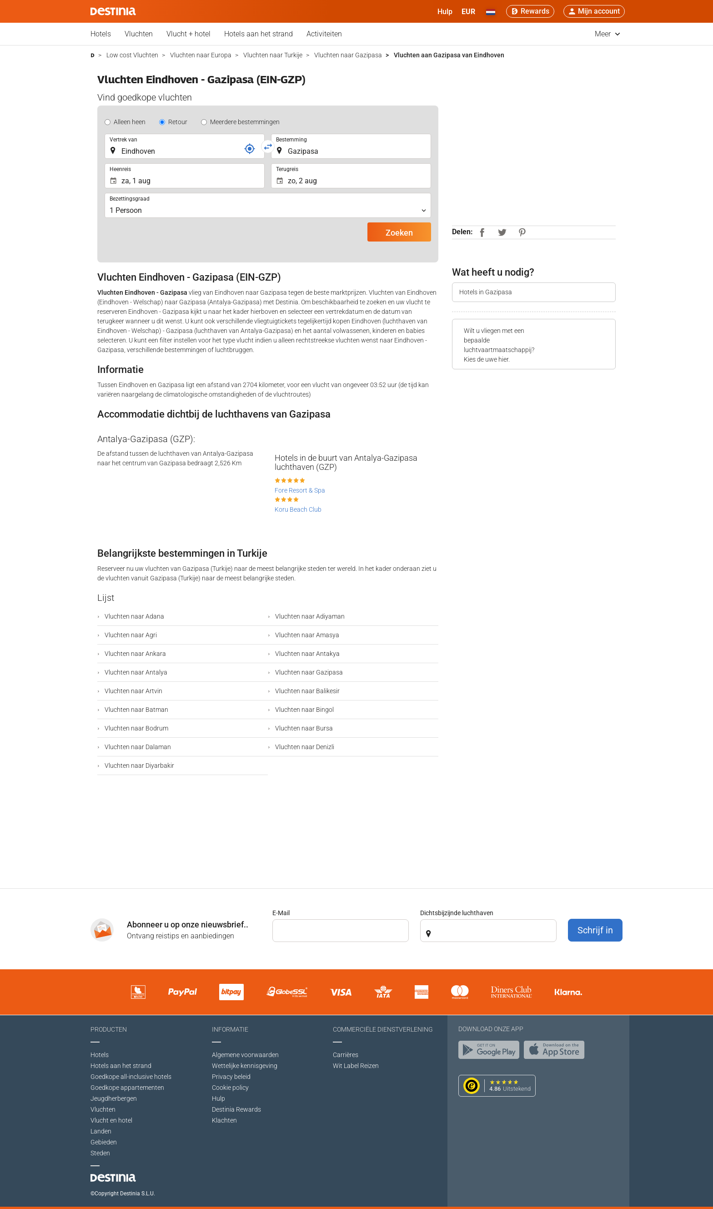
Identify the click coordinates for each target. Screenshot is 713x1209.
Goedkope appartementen (127, 1087)
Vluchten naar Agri (130, 635)
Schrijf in (595, 930)
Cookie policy (230, 1087)
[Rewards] (530, 11)
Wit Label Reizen (356, 1065)
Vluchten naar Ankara (134, 653)
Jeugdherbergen (113, 1098)
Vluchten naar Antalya (135, 672)
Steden (100, 1153)
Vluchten (139, 34)
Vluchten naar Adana (133, 616)
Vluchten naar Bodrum (135, 728)
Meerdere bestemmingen (245, 122)
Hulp (218, 1098)
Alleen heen (130, 122)
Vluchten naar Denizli (304, 747)
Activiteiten (324, 34)
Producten (108, 1029)
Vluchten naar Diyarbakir (138, 765)
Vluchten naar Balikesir (307, 691)
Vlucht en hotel (111, 1120)
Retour (177, 122)
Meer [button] (607, 34)
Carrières (345, 1054)
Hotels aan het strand (258, 34)
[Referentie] (250, 149)
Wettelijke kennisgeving (244, 1065)
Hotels (100, 34)
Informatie (230, 1029)
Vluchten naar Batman (135, 709)
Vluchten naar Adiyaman (309, 616)
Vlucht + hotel (188, 34)
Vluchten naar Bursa (303, 728)
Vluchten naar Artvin (132, 691)
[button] (468, 11)
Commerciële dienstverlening (383, 1029)
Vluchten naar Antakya (307, 653)
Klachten (224, 1120)
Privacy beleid (231, 1076)
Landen (100, 1131)
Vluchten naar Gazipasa (308, 672)
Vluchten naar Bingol (304, 709)
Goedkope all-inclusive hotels (130, 1076)
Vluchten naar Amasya (306, 635)
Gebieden (103, 1142)
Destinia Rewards (236, 1109)
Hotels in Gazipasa (485, 292)
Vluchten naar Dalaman (137, 747)
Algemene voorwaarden (245, 1054)
